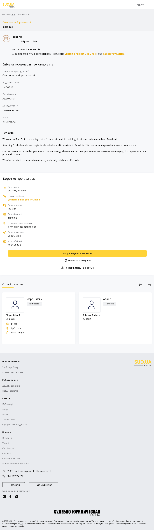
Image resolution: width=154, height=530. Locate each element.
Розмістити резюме (12, 372)
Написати (15, 485)
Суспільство (8, 448)
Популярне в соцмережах (15, 463)
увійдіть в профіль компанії (24, 199)
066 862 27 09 (12, 476)
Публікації (7, 404)
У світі (5, 443)
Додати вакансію (11, 385)
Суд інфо (7, 453)
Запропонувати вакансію (77, 253)
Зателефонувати (45, 485)
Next (149, 284)
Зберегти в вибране (77, 260)
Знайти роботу (10, 367)
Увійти (140, 4)
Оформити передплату (14, 424)
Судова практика (11, 458)
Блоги (5, 414)
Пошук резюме (10, 390)
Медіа (5, 409)
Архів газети (8, 419)
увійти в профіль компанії (81, 53)
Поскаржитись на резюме (77, 267)
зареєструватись (114, 53)
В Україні (7, 437)
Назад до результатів (18, 14)
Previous (140, 284)
